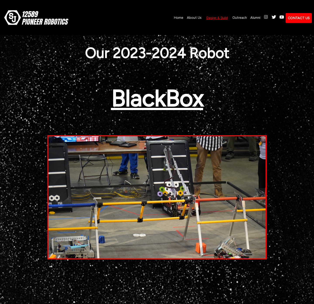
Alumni (255, 18)
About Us (194, 18)
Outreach (239, 18)
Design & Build (217, 18)
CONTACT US (299, 18)
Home (178, 18)
